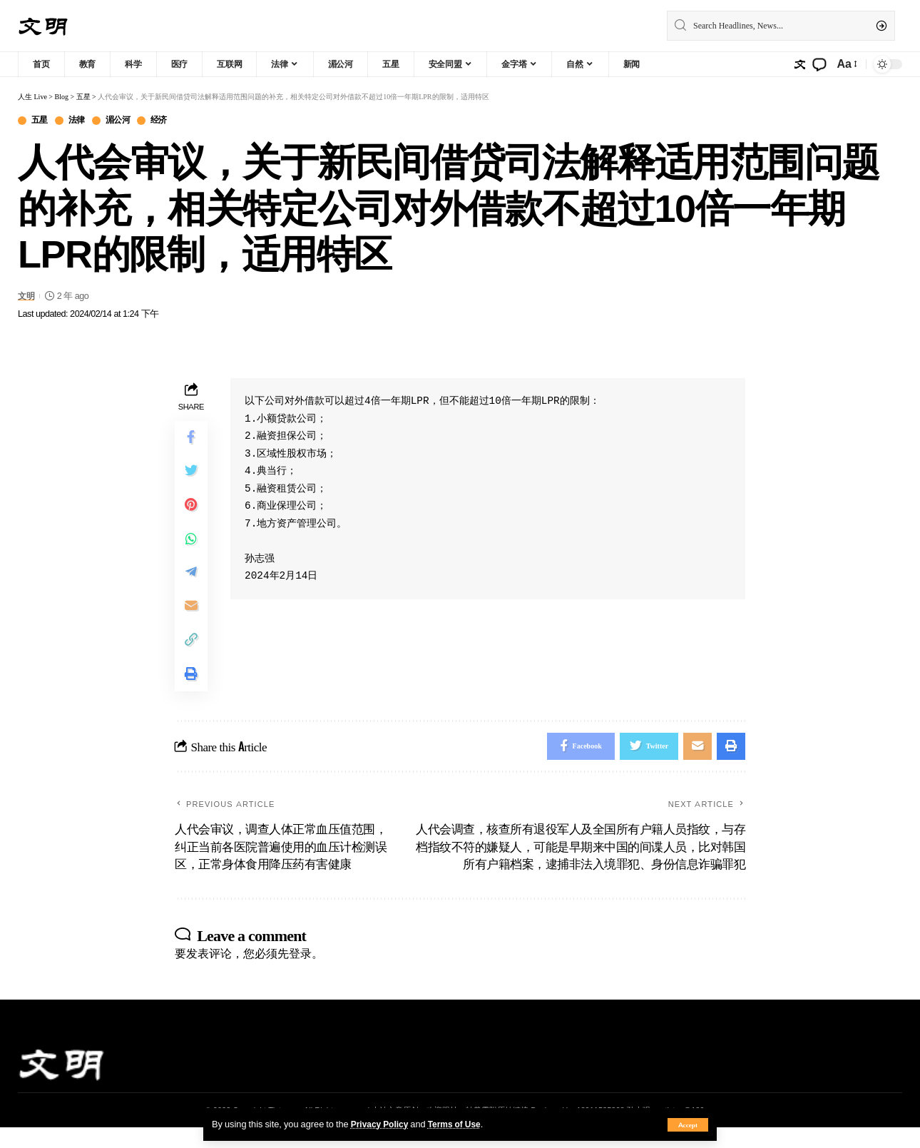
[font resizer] (846, 63)
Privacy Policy (381, 1123)
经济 (168, 121)
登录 (300, 974)
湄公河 (124, 121)
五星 (41, 121)
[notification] (819, 64)
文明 (27, 296)
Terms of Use (459, 1123)
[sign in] (799, 64)
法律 (80, 121)
